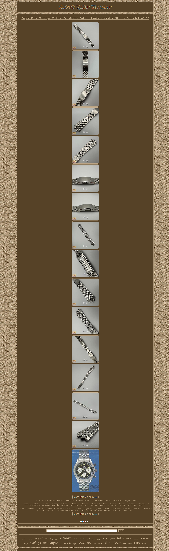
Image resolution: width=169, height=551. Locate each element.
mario (88, 539)
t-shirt (120, 538)
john (93, 539)
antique (129, 539)
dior (46, 539)
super (54, 543)
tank (95, 544)
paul (33, 543)
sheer (144, 543)
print (75, 538)
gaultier (43, 543)
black (81, 543)
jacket (130, 544)
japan (112, 539)
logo (74, 543)
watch (67, 543)
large (51, 539)
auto (100, 543)
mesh (82, 538)
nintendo (144, 538)
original (39, 538)
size (89, 543)
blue (61, 544)
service (31, 539)
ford (124, 544)
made (56, 539)
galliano (24, 539)
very (26, 543)
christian (105, 539)
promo (98, 539)
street (136, 539)
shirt (108, 543)
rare (137, 542)
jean (117, 543)
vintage (65, 538)
